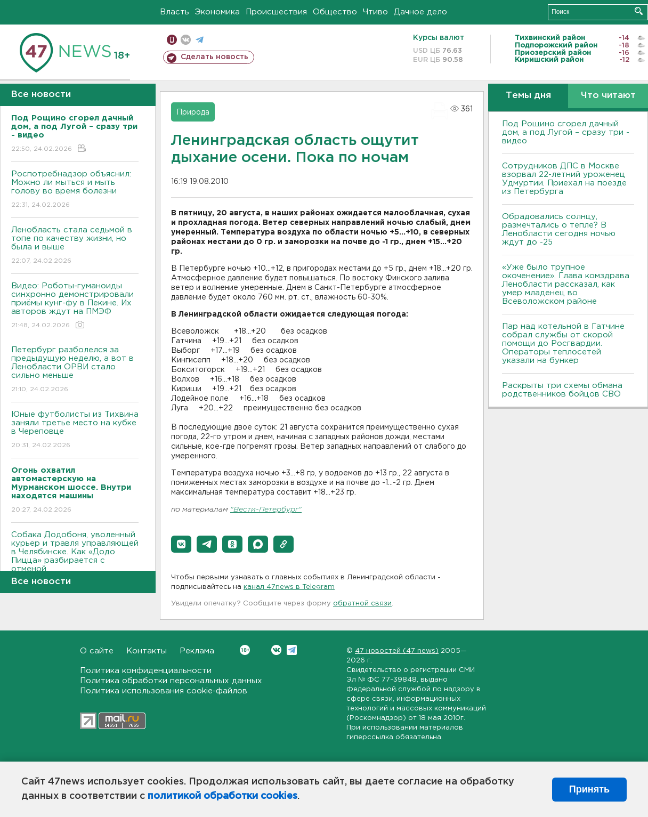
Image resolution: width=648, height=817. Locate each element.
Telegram (292, 650)
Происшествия (276, 12)
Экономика (217, 12)
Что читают (608, 96)
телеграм (200, 40)
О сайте (97, 651)
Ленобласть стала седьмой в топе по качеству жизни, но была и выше (75, 246)
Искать (639, 11)
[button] (181, 544)
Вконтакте (245, 650)
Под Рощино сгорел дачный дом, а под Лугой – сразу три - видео (565, 132)
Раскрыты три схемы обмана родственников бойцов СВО (562, 390)
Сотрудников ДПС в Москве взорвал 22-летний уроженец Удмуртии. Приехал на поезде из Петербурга (564, 179)
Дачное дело (420, 12)
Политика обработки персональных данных (171, 680)
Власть (174, 12)
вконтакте (186, 40)
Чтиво (375, 12)
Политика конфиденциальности (146, 670)
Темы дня (528, 96)
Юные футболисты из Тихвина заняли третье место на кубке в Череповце (75, 430)
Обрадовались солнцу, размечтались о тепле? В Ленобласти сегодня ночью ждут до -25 (558, 229)
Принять (589, 789)
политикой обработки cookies (222, 796)
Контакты (146, 651)
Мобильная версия (172, 40)
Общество (335, 12)
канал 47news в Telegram (289, 587)
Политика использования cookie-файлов (163, 690)
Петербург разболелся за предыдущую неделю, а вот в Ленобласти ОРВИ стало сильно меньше (75, 370)
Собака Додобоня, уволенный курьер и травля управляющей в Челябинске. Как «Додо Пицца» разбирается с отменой (75, 559)
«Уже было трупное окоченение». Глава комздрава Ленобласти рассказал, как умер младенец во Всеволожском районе (565, 284)
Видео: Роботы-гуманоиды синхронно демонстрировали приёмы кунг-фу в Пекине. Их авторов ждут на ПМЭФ (75, 306)
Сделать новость (214, 57)
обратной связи (362, 603)
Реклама (197, 651)
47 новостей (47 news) (397, 651)
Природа (192, 112)
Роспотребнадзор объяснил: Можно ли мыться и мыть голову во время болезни (75, 190)
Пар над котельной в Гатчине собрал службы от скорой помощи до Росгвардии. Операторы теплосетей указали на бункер (563, 343)
